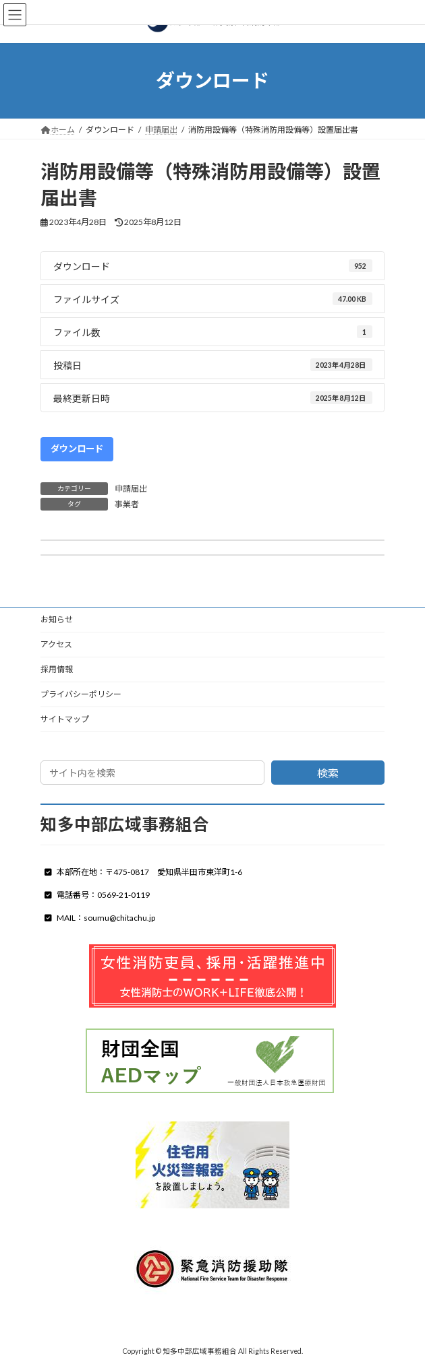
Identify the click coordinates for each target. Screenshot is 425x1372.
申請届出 (131, 489)
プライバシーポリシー (80, 694)
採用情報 (56, 669)
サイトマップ (64, 719)
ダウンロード (77, 448)
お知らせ (56, 619)
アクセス (56, 644)
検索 (328, 772)
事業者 (127, 504)
